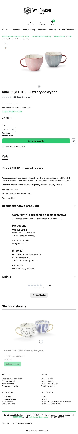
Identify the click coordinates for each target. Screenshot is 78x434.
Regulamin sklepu (48, 386)
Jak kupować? (47, 379)
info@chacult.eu (19, 243)
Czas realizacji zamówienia (12, 379)
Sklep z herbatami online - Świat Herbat (15, 36)
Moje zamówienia (9, 399)
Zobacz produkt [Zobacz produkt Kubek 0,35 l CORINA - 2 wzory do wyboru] (12, 364)
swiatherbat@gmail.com (23, 268)
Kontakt (44, 399)
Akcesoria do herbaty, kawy (41, 36)
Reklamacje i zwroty (10, 386)
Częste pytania (47, 381)
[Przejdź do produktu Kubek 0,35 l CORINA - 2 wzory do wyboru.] (34, 330)
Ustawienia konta (9, 404)
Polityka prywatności (49, 384)
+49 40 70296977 (20, 240)
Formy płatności (8, 381)
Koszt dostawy (8, 384)
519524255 (17, 265)
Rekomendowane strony (50, 404)
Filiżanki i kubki (59, 36)
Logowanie (6, 396)
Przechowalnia (8, 401)
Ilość (4, 125)
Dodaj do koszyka (36, 141)
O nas (43, 396)
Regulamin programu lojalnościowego (56, 401)
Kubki (70, 36)
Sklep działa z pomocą (16, 423)
